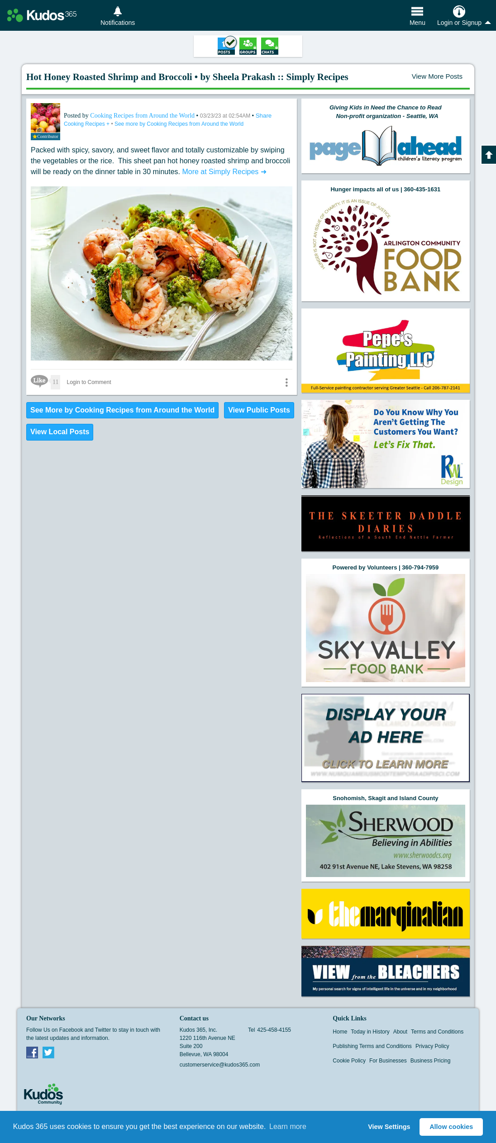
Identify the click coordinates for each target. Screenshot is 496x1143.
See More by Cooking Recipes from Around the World (122, 410)
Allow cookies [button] (451, 1126)
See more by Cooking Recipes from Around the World (178, 124)
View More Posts (437, 76)
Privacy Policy (432, 1046)
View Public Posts (259, 410)
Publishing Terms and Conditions (372, 1046)
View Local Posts (59, 432)
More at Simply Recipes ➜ (224, 171)
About (400, 1032)
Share (264, 115)
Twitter (48, 1052)
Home (340, 1032)
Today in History (370, 1032)
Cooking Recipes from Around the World (143, 115)
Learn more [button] (287, 1126)
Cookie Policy (349, 1061)
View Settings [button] (389, 1126)
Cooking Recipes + (87, 124)
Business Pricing (430, 1061)
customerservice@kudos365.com (220, 1065)
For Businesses (388, 1061)
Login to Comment (89, 382)
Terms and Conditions (437, 1032)
